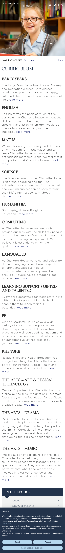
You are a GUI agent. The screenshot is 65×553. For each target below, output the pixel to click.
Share (60, 60)
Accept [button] (48, 542)
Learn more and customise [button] (32, 548)
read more (16, 99)
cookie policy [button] (7, 524)
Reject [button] (17, 542)
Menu (27, 6)
